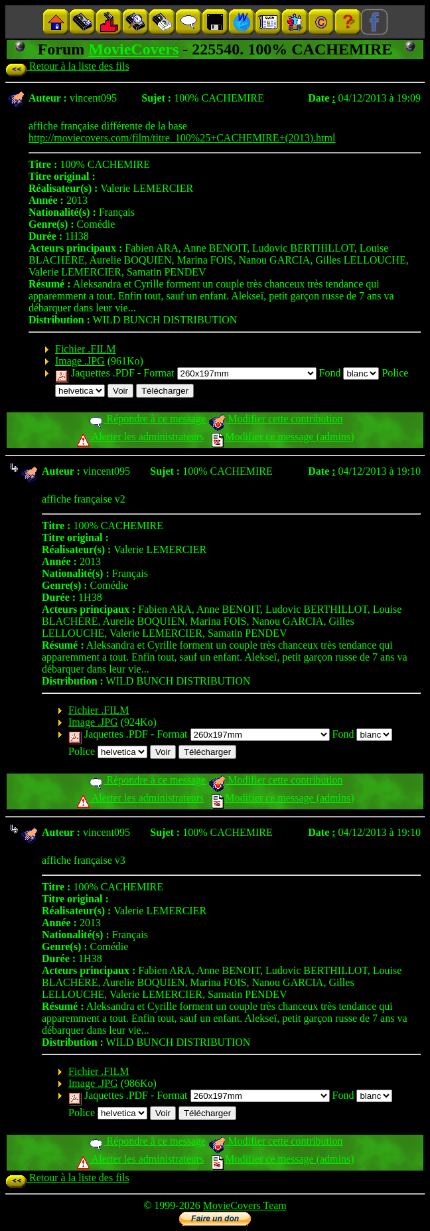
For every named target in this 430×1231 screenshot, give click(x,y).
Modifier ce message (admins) (283, 436)
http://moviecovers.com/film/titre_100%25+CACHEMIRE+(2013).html (182, 137)
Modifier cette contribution (275, 418)
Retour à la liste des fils (67, 66)
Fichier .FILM (85, 349)
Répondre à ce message (147, 418)
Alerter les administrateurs (140, 436)
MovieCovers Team (245, 1205)
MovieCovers (133, 49)
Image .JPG (80, 361)
